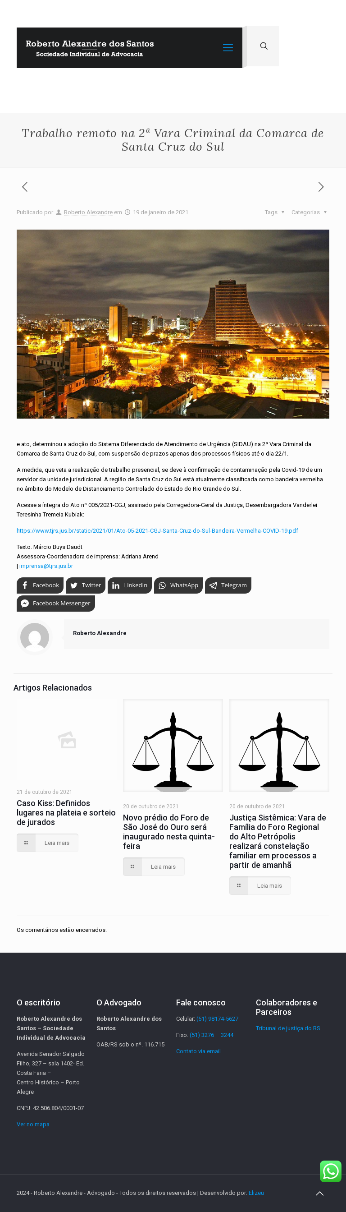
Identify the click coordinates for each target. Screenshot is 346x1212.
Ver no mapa (33, 1124)
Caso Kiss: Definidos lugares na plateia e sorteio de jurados (66, 812)
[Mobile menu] (228, 47)
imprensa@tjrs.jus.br (46, 565)
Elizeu (256, 1192)
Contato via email (198, 1051)
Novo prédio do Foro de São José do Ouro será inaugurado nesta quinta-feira (169, 832)
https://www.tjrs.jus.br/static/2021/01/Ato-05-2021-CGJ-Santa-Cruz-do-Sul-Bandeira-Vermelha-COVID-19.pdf (157, 530)
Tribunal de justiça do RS (288, 1028)
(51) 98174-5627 (217, 1018)
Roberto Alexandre (88, 212)
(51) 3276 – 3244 (211, 1035)
